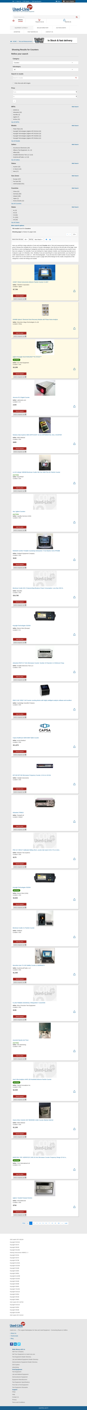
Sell (13, 1)
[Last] (66, 1223)
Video (58, 1)
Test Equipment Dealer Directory (21, 1357)
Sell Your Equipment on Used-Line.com (23, 1354)
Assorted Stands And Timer (21, 1040)
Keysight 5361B (14, 1247)
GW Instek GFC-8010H (16, 1239)
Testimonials (14, 1336)
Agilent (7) (15, 117)
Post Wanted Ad (33, 32)
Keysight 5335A (14, 1294)
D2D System (26, 1)
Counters (37, 41)
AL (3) (14, 210)
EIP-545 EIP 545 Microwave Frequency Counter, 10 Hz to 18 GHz (32, 775)
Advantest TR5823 (18, 812)
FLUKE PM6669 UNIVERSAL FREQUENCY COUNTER (29, 1003)
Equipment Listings (21, 27)
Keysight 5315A (14, 1255)
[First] (23, 1223)
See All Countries (16, 203)
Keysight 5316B (14, 1268)
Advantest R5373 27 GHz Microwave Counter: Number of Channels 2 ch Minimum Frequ (38, 663)
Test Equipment (16, 1371)
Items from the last (17, 239)
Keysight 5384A (14, 1286)
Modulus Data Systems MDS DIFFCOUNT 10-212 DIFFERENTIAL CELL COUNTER (37, 435)
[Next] (62, 1223)
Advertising (15, 1367)
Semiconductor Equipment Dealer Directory (24, 1362)
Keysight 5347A (14, 1244)
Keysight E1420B (15, 1276)
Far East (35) (16, 181)
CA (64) (14, 215)
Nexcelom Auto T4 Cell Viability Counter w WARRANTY (29, 965)
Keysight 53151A (15, 1291)
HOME (15, 41)
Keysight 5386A (14, 1299)
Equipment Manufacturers (19, 1379)
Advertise (17, 32)
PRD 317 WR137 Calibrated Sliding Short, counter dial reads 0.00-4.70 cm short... (36, 850)
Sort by (31, 239)
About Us (18, 1)
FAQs (14, 1392)
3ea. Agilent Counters (19, 511)
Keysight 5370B (14, 1260)
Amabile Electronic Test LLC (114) (22, 155)
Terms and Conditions (18, 1402)
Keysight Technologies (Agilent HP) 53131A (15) (26, 131)
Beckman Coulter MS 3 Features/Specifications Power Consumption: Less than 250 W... (38, 588)
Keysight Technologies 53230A (22, 625)
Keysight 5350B (14, 1284)
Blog (12, 1338)
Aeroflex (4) (15, 114)
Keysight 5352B (14, 1310)
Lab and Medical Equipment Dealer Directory (25, 1359)
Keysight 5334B (14, 1281)
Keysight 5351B (14, 1297)
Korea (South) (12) (17, 201)
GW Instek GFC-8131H (16, 1315)
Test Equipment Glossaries (20, 1387)
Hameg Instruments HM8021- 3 (19, 1252)
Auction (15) (15, 166)
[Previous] (27, 1223)
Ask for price (19, 333)
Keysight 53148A (15, 1312)
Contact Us (49, 32)
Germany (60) (16, 194)
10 (58, 1223)
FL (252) (14, 217)
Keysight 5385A (14, 1273)
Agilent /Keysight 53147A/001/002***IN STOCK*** (27, 357)
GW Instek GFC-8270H (16, 1302)
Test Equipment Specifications (21, 1382)
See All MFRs (15, 122)
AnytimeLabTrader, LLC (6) (20, 157)
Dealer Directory (42, 27)
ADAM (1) (15, 110)
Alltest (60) (15, 152)
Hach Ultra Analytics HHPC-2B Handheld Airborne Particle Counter (32, 1079)
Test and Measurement (26, 41)
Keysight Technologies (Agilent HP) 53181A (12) (26, 138)
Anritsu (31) (15, 119)
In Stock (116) (16, 169)
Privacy (14, 1399)
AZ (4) (14, 212)
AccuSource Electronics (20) (20, 148)
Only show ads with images (21, 83)
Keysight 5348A (14, 1271)
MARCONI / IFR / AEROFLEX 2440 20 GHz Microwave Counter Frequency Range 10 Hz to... (40, 1157)
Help (13, 1394)
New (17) (15, 171)
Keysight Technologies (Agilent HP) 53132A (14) (26, 133)
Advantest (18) (16, 112)
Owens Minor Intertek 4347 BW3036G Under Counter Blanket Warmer (33, 1120)
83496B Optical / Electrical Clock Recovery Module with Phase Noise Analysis (35, 319)
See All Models (15, 141)
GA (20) (14, 219)
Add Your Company (18, 1351)
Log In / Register (70, 1)
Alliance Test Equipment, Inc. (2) (21, 150)
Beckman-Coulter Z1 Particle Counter (24, 928)
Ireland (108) (16, 196)
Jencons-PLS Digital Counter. (21, 397)
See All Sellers (15, 160)
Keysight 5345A (14, 1307)
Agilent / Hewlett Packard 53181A (22, 1198)
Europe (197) (16, 179)
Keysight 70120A (15, 1289)
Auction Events (61, 27)
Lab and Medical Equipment (20, 1374)
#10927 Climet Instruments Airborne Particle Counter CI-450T (30, 282)
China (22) (15, 191)
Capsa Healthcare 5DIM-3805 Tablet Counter (26, 738)
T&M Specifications (36, 1)
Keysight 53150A (15, 1265)
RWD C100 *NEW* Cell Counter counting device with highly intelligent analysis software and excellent (42, 700)
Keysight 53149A (15, 1250)
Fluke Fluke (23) (17, 129)
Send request (19, 296)
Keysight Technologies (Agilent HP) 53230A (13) (26, 136)
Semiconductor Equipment (20, 1377)
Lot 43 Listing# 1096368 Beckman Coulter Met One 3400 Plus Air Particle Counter (36, 472)
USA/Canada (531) (17, 183)
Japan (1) (15, 198)
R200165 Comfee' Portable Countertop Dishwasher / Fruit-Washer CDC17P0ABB (36, 551)
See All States (15, 222)
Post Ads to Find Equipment (20, 1385)
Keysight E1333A (15, 1263)
